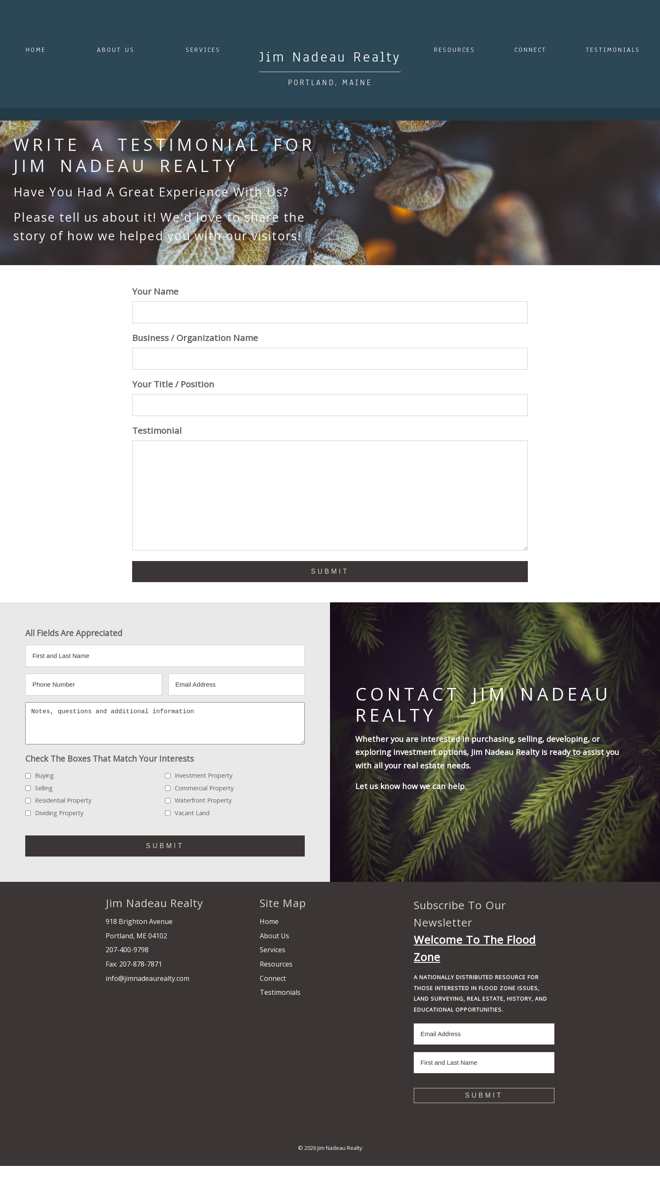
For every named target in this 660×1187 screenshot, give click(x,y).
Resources (454, 49)
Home (36, 49)
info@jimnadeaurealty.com (147, 999)
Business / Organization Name (195, 338)
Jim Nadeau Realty (339, 1169)
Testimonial (157, 430)
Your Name (155, 291)
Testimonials (613, 49)
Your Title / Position (173, 384)
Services (203, 49)
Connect (530, 49)
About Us (116, 49)
